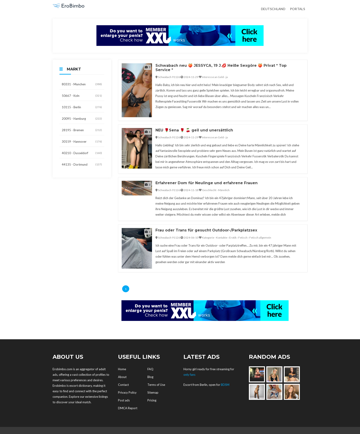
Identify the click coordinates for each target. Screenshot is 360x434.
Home (122, 369)
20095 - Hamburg (82, 118)
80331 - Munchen (82, 84)
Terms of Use (156, 385)
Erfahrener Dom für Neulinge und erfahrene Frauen (206, 183)
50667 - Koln (82, 95)
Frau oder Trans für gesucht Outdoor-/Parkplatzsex (206, 230)
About (122, 377)
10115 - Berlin (82, 107)
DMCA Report (127, 408)
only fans (189, 374)
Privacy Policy (127, 392)
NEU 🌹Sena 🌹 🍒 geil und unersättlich (194, 130)
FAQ (150, 369)
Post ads (124, 400)
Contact (123, 385)
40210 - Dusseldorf (82, 153)
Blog (150, 377)
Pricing (151, 400)
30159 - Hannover (82, 141)
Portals (297, 9)
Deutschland (273, 9)
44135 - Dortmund (82, 164)
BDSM (225, 385)
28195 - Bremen (82, 130)
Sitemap (152, 392)
